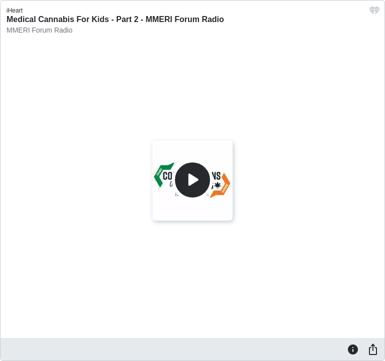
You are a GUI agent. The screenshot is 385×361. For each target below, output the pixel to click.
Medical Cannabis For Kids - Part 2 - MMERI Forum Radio (115, 19)
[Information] (353, 349)
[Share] (373, 349)
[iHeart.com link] (374, 13)
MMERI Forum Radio (39, 30)
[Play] (192, 180)
